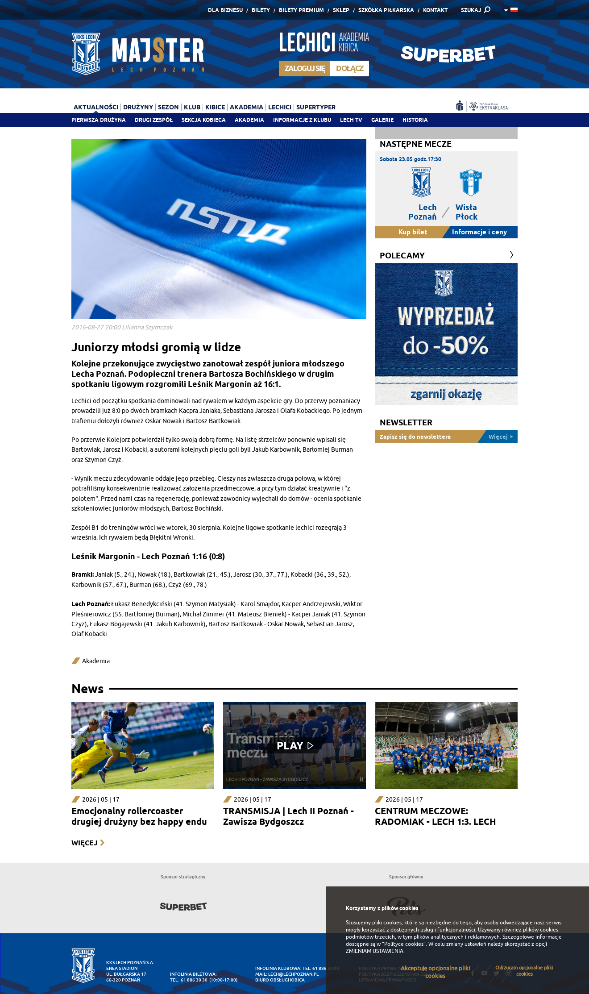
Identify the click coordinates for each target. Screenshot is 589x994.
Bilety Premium (301, 10)
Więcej (84, 843)
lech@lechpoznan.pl (293, 974)
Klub (192, 107)
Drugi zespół (154, 119)
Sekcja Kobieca (204, 119)
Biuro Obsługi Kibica (280, 980)
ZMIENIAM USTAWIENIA (374, 951)
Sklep (341, 10)
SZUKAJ (471, 10)
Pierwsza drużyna (98, 119)
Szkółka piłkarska (386, 10)
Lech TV (351, 119)
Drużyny (138, 107)
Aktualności (96, 107)
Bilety (261, 10)
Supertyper (316, 107)
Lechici (279, 107)
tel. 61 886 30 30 (188, 980)
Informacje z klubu (302, 119)
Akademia (249, 119)
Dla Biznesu (225, 10)
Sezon (168, 107)
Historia (415, 119)
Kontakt (435, 10)
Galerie (382, 119)
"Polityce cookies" (404, 944)
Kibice (215, 107)
